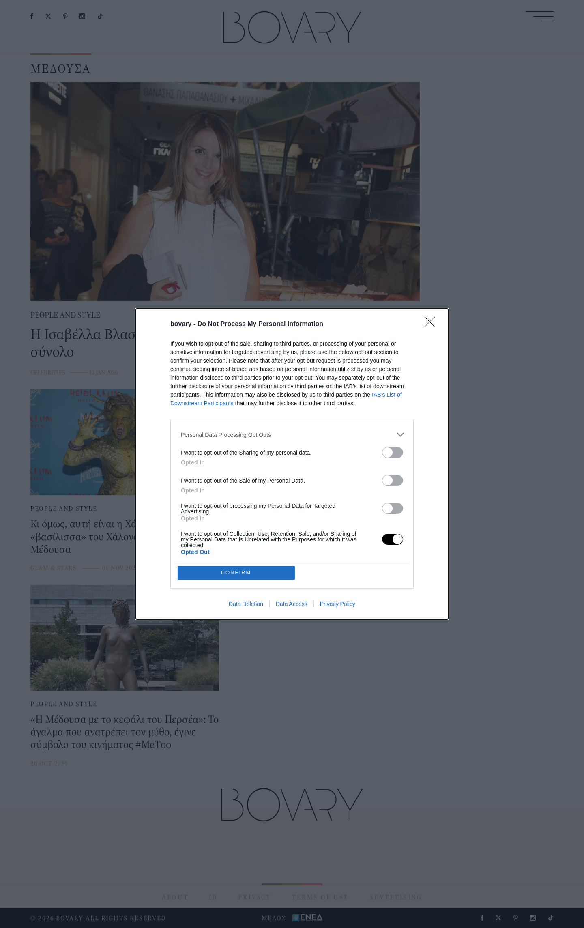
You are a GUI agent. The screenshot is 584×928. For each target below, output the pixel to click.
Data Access (291, 604)
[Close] (432, 324)
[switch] (392, 452)
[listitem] (292, 434)
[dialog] (292, 464)
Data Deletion (246, 604)
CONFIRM (236, 572)
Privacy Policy (337, 604)
